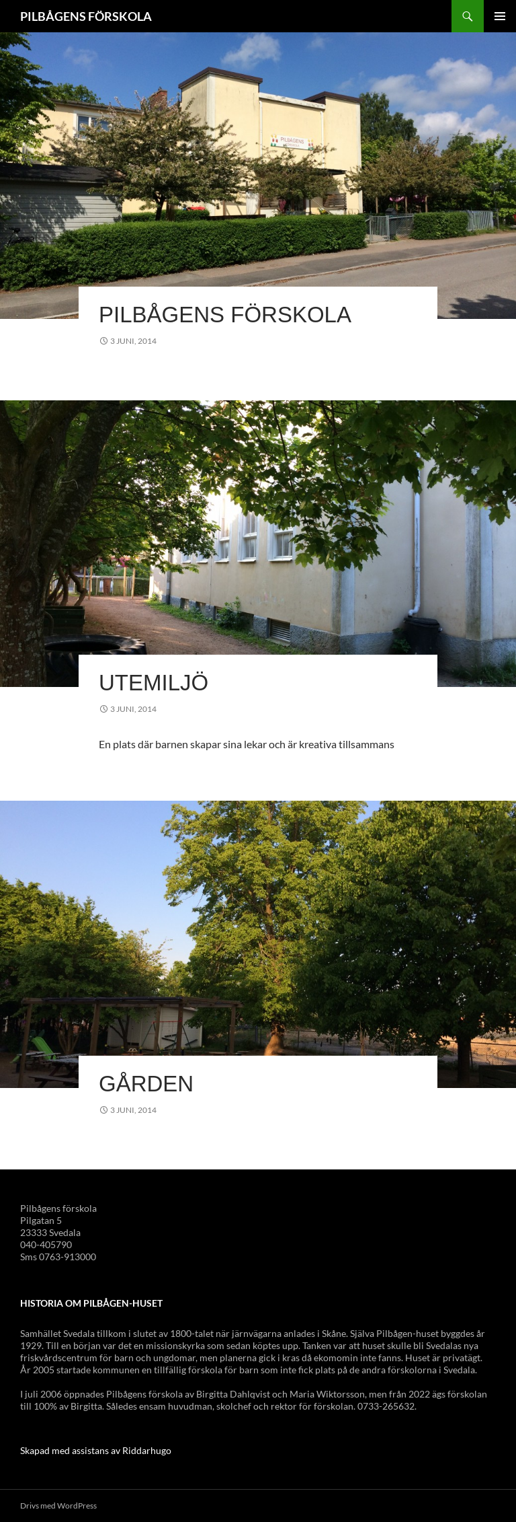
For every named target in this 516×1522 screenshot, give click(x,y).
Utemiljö (153, 682)
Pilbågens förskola (225, 314)
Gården (146, 1083)
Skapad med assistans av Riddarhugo (95, 1450)
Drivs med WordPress (58, 1505)
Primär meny (500, 16)
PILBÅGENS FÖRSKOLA (86, 16)
